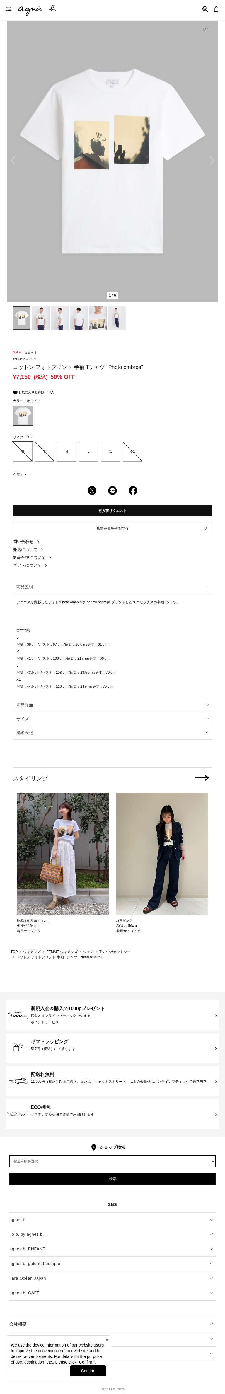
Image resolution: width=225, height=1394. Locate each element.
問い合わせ (26, 541)
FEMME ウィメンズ (62, 952)
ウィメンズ (32, 952)
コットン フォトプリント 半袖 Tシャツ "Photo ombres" (59, 957)
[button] (205, 9)
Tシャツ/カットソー (115, 952)
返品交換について (32, 557)
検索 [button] (112, 1179)
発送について (28, 549)
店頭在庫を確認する (152, 528)
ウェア (88, 952)
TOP (14, 952)
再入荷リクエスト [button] (112, 511)
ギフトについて (30, 565)
